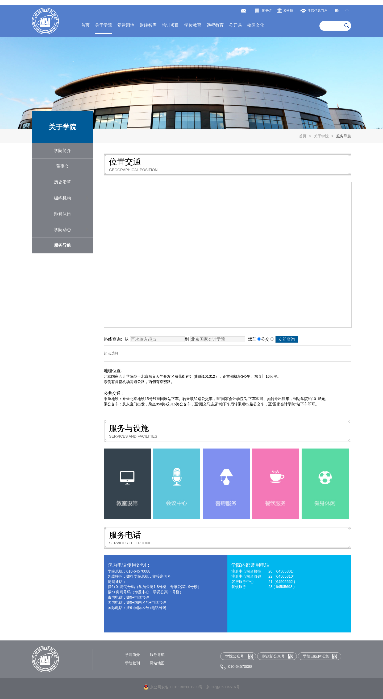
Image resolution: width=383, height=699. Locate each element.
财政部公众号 (273, 656)
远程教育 (215, 25)
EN (337, 11)
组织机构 (62, 198)
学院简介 (62, 150)
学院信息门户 (317, 11)
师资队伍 (62, 213)
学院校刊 (132, 663)
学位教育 (192, 25)
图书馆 (267, 11)
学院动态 (62, 229)
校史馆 (288, 11)
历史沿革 (62, 182)
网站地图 (157, 663)
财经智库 (148, 25)
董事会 (62, 166)
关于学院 (103, 25)
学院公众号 (234, 656)
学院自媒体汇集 (316, 656)
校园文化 (255, 25)
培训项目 (170, 25)
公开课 (235, 25)
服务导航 (343, 136)
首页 (85, 25)
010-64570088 (240, 666)
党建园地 (125, 25)
